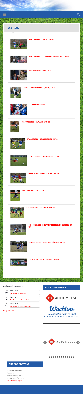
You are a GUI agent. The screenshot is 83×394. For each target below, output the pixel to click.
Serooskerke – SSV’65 (18, 293)
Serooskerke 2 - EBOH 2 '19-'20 (41, 40)
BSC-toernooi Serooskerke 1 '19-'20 (44, 259)
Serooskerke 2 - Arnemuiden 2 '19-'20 (44, 156)
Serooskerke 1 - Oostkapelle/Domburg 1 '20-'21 (49, 56)
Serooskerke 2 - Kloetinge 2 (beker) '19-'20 (47, 242)
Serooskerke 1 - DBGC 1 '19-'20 (34, 191)
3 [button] (53, 357)
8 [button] (63, 357)
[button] (45, 342)
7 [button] (61, 357)
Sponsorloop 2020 (37, 105)
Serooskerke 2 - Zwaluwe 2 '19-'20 (36, 122)
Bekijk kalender (8, 311)
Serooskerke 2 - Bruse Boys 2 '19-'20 (43, 173)
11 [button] (69, 357)
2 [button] (51, 357)
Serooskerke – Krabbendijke (20, 306)
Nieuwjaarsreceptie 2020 (40, 70)
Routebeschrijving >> (14, 381)
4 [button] (55, 357)
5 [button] (57, 357)
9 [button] (65, 357)
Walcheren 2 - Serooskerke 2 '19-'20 (42, 139)
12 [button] (71, 357)
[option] (61, 341)
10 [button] (67, 357)
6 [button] (59, 357)
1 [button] (49, 357)
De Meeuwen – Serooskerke (20, 300)
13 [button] (73, 357)
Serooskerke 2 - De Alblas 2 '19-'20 (40, 208)
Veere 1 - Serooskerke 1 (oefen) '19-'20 (39, 88)
